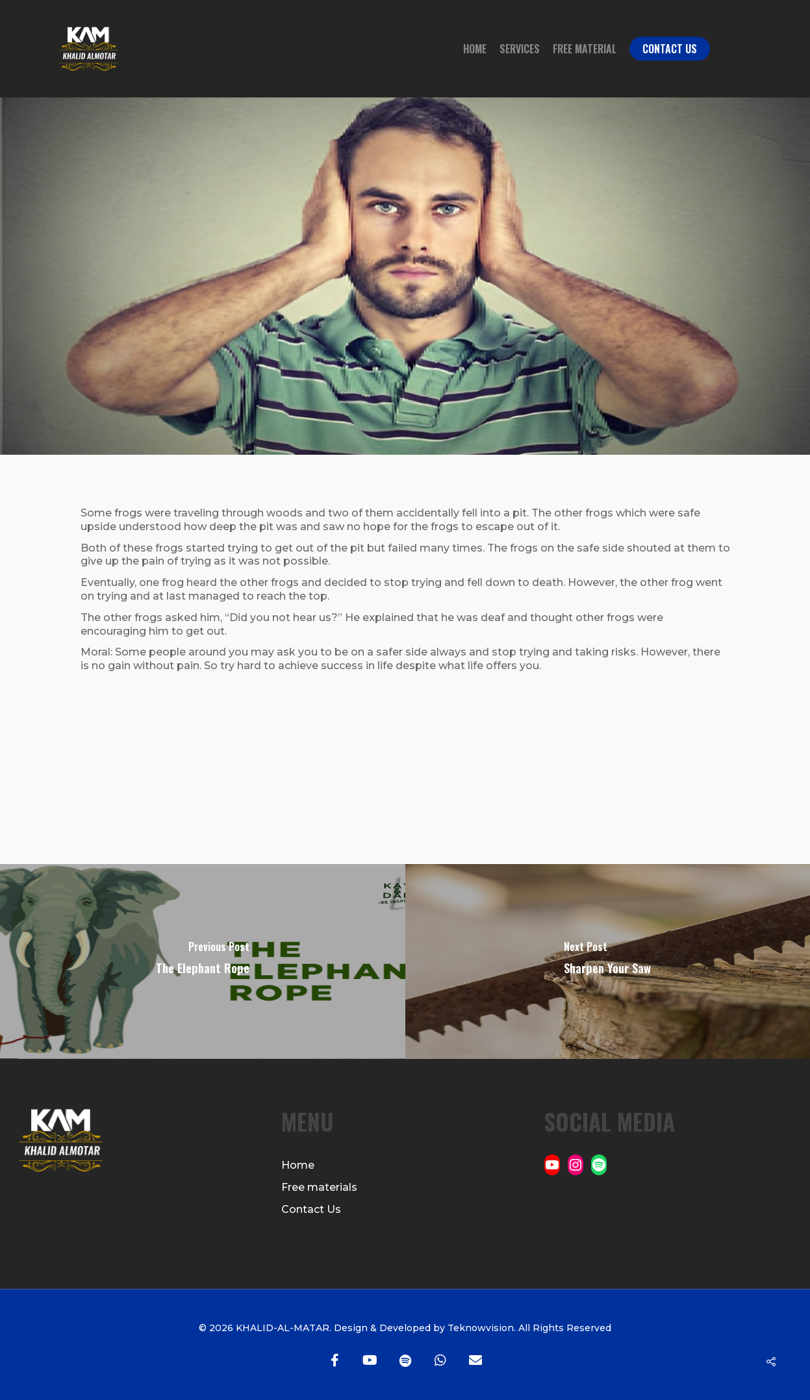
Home (475, 49)
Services (520, 49)
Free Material (584, 49)
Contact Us (669, 49)
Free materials (319, 1187)
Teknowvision (479, 1328)
